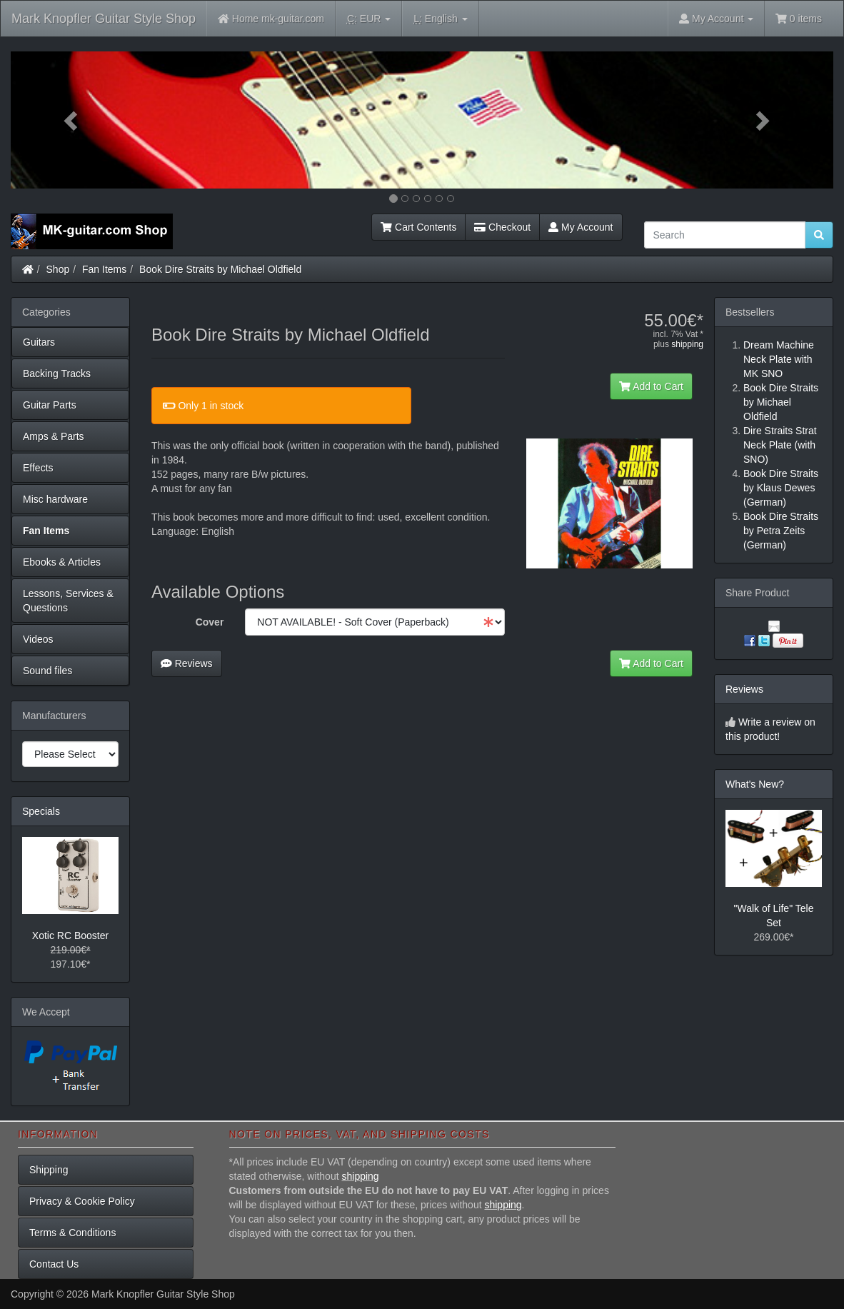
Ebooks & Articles (62, 562)
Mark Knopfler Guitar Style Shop (103, 18)
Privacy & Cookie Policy (82, 1201)
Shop (58, 269)
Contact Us (54, 1264)
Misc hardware (55, 499)
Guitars (39, 342)
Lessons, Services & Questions (68, 600)
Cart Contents (418, 227)
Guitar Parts (49, 405)
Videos (38, 639)
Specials (41, 811)
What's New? (754, 784)
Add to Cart (651, 386)
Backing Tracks (57, 373)
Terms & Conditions (72, 1232)
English (440, 19)
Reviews (187, 663)
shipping (687, 344)
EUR (369, 19)
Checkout (502, 227)
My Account (580, 227)
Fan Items (104, 269)
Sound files (47, 670)
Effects (38, 467)
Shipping (49, 1169)
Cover (210, 622)
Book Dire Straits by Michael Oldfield (220, 269)
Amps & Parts (53, 436)
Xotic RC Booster (70, 935)
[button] (72, 120)
